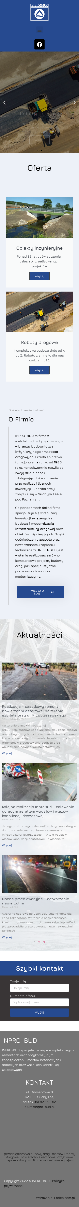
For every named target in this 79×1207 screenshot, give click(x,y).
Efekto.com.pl (64, 1197)
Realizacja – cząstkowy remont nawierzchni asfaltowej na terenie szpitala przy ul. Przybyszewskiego (34, 710)
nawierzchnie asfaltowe (38, 1157)
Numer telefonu (22, 995)
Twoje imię (18, 981)
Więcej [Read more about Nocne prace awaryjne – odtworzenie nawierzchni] (7, 937)
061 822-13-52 (45, 1102)
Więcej (39, 276)
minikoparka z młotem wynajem (51, 1160)
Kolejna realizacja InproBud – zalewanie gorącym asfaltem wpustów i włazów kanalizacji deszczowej (38, 811)
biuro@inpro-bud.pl (40, 1106)
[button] (39, 29)
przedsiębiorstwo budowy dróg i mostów (33, 1153)
